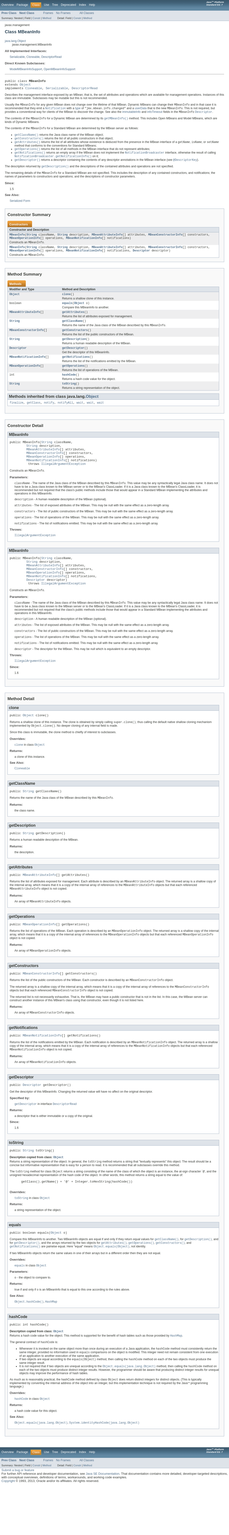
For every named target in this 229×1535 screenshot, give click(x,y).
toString (69, 397)
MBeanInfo (17, 241)
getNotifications (76, 369)
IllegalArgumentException (63, 482)
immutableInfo (131, 115)
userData (141, 111)
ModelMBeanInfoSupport (26, 69)
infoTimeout (154, 115)
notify (49, 417)
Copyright (8, 1530)
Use (46, 5)
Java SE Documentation (102, 1523)
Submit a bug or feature (17, 1519)
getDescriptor (73, 359)
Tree (55, 5)
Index (82, 5)
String (32, 241)
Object (25, 86)
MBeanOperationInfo (24, 244)
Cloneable (33, 57)
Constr (36, 18)
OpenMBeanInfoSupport (59, 69)
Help (92, 5)
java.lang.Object (15, 41)
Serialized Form (20, 206)
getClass (33, 417)
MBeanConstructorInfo (165, 241)
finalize (16, 417)
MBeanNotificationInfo (84, 244)
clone (66, 302)
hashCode (69, 388)
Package (22, 5)
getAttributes (73, 321)
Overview (7, 5)
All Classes (87, 13)
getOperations (73, 378)
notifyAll (65, 417)
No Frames (63, 13)
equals (67, 312)
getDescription (74, 350)
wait (79, 417)
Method (46, 18)
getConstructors (75, 341)
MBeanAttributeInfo (107, 241)
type (78, 111)
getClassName (72, 331)
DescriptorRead (51, 57)
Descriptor (141, 258)
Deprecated (68, 5)
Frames (48, 13)
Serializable (17, 57)
